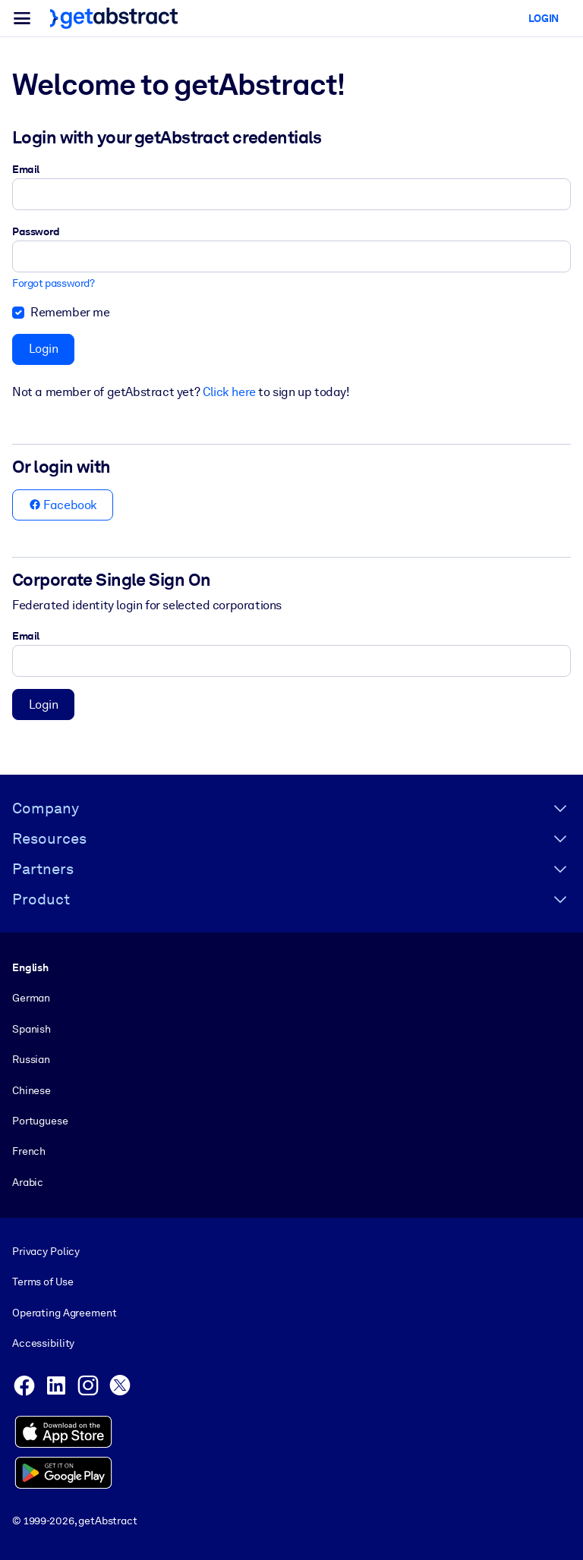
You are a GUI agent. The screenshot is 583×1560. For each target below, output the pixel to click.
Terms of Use (42, 1281)
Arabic (27, 1182)
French (29, 1152)
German (31, 998)
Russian (31, 1060)
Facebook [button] (63, 505)
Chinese (31, 1090)
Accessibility (43, 1343)
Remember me (70, 312)
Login (43, 348)
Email (25, 169)
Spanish (31, 1029)
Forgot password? (53, 283)
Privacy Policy (46, 1251)
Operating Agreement (64, 1312)
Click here (229, 392)
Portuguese (40, 1121)
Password (36, 231)
